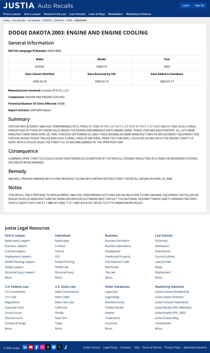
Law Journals (163, 262)
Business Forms (115, 302)
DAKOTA (59, 20)
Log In (185, 5)
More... (9, 277)
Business (111, 235)
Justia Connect (91, 347)
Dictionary (161, 241)
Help (136, 347)
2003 (69, 20)
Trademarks (112, 318)
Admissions (162, 246)
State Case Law (64, 302)
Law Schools (77, 14)
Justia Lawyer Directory (169, 297)
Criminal (60, 246)
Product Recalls (114, 307)
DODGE (47, 20)
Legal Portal (110, 347)
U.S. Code (10, 297)
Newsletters (115, 14)
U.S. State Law (65, 287)
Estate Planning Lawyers (20, 262)
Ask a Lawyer (33, 14)
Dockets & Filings (15, 323)
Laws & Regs (97, 14)
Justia (6, 20)
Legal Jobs (111, 291)
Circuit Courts (13, 313)
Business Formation (117, 241)
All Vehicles (34, 20)
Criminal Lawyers (15, 251)
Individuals (63, 235)
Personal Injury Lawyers (20, 272)
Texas (58, 323)
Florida (59, 313)
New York (61, 318)
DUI (57, 256)
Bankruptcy (62, 241)
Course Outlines (165, 256)
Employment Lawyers (18, 256)
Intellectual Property (117, 256)
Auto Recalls (18, 20)
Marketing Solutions (138, 14)
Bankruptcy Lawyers (17, 241)
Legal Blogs (112, 297)
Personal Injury (64, 272)
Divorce (59, 251)
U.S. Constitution (15, 291)
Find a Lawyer (12, 14)
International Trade (117, 262)
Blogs (158, 267)
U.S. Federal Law (17, 287)
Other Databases (117, 287)
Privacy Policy (173, 347)
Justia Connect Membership (172, 291)
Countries (111, 323)
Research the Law (55, 14)
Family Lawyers (14, 267)
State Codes (62, 297)
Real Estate (112, 267)
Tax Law (110, 272)
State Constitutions (67, 291)
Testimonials (163, 323)
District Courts (14, 318)
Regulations (12, 302)
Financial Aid (162, 251)
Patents (110, 313)
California (61, 307)
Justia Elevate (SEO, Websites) (173, 307)
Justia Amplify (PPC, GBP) (170, 313)
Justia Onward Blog (167, 318)
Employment (112, 251)
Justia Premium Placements (172, 302)
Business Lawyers (16, 246)
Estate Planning (64, 262)
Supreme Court (14, 307)
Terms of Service (152, 347)
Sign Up (199, 5)
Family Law (61, 267)
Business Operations (118, 246)
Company (125, 347)
